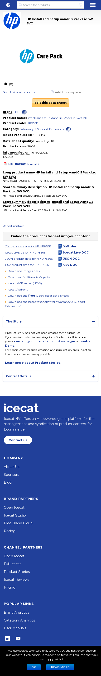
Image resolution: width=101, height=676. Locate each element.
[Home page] (21, 408)
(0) (10, 84)
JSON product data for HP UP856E (29, 258)
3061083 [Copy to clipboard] (39, 135)
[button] (8, 5)
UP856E (32, 123)
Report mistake (13, 226)
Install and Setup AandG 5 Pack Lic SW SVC (57, 118)
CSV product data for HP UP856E (28, 265)
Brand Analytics (16, 612)
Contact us (18, 440)
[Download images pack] (22, 271)
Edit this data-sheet (50, 102)
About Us (11, 467)
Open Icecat (14, 507)
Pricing (9, 531)
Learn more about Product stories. (33, 362)
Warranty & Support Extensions (42, 129)
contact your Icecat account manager (44, 341)
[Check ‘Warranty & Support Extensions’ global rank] (68, 129)
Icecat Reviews (16, 579)
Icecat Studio (15, 515)
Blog (8, 482)
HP (17, 111)
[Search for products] (50, 5)
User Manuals (15, 628)
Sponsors (11, 474)
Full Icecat (12, 564)
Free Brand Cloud (18, 523)
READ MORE (60, 667)
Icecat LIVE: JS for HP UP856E (25, 252)
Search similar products (19, 92)
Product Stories (17, 572)
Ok (33, 667)
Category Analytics (19, 620)
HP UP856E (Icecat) (23, 164)
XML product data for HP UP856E (28, 246)
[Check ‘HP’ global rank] (24, 112)
